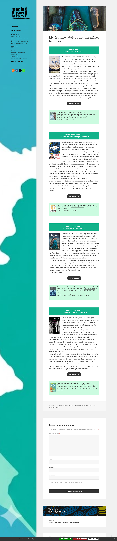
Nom (51, 459)
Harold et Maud (89, 288)
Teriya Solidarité (77, 207)
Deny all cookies (80, 539)
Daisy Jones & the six (81, 385)
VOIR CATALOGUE (74, 196)
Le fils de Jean (80, 114)
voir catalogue (74, 278)
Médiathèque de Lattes (66, 405)
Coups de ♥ (85, 405)
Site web (52, 475)
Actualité (78, 405)
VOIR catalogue (74, 103)
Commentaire (54, 434)
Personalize (93, 539)
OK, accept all (65, 539)
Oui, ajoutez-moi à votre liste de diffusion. (65, 483)
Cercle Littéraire (84, 205)
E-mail (52, 467)
